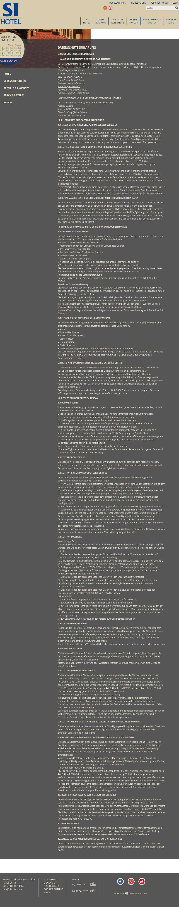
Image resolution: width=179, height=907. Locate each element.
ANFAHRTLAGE (171, 21)
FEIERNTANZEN (133, 21)
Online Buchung (138, 2)
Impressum (50, 879)
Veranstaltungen (15, 81)
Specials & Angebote (16, 88)
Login (175, 2)
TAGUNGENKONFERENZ (117, 21)
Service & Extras (14, 95)
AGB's (47, 892)
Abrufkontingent (159, 2)
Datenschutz (51, 885)
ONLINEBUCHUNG (101, 21)
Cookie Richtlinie (53, 889)
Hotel (7, 74)
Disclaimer (50, 882)
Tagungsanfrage (117, 2)
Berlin (8, 102)
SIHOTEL (86, 21)
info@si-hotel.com (12, 889)
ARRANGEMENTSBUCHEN (152, 21)
